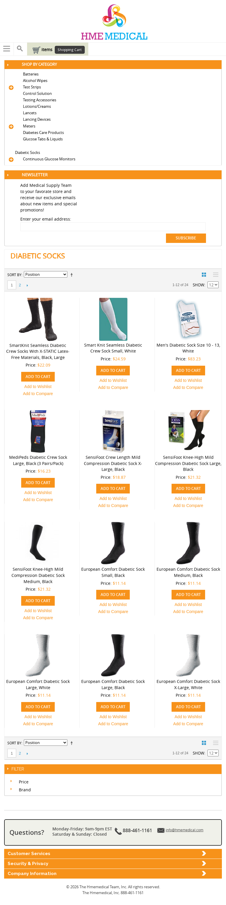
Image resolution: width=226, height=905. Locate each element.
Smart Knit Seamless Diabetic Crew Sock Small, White (113, 348)
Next (27, 285)
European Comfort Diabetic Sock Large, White (38, 684)
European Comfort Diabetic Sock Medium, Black (188, 572)
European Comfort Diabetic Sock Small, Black (113, 572)
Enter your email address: (45, 219)
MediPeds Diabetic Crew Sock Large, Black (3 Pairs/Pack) (38, 460)
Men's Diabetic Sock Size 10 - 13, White (188, 348)
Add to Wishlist (38, 386)
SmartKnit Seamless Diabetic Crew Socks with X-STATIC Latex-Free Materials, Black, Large (37, 351)
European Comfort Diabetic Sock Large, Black (113, 684)
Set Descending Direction (72, 274)
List (214, 274)
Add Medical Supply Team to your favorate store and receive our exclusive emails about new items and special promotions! (48, 197)
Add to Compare (38, 393)
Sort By (14, 274)
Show (198, 285)
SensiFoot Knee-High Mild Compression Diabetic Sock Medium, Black (38, 575)
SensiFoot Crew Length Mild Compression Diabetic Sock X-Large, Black (113, 463)
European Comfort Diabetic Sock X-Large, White (188, 684)
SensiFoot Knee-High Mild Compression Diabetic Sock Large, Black (188, 463)
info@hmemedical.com (184, 829)
